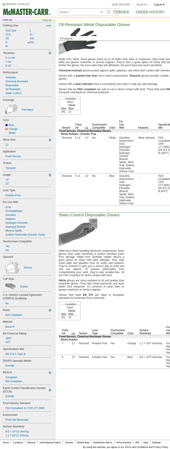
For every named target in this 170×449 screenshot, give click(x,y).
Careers (69, 442)
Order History (150, 12)
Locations (18, 442)
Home (6, 442)
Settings (156, 442)
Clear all (47, 20)
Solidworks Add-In (102, 442)
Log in (159, 4)
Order (122, 12)
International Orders (50, 442)
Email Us (142, 4)
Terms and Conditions (136, 447)
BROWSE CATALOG (17, 4)
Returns (31, 442)
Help (145, 442)
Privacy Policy (160, 447)
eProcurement (123, 442)
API (137, 442)
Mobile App (83, 442)
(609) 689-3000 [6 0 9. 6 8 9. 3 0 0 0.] (121, 4)
